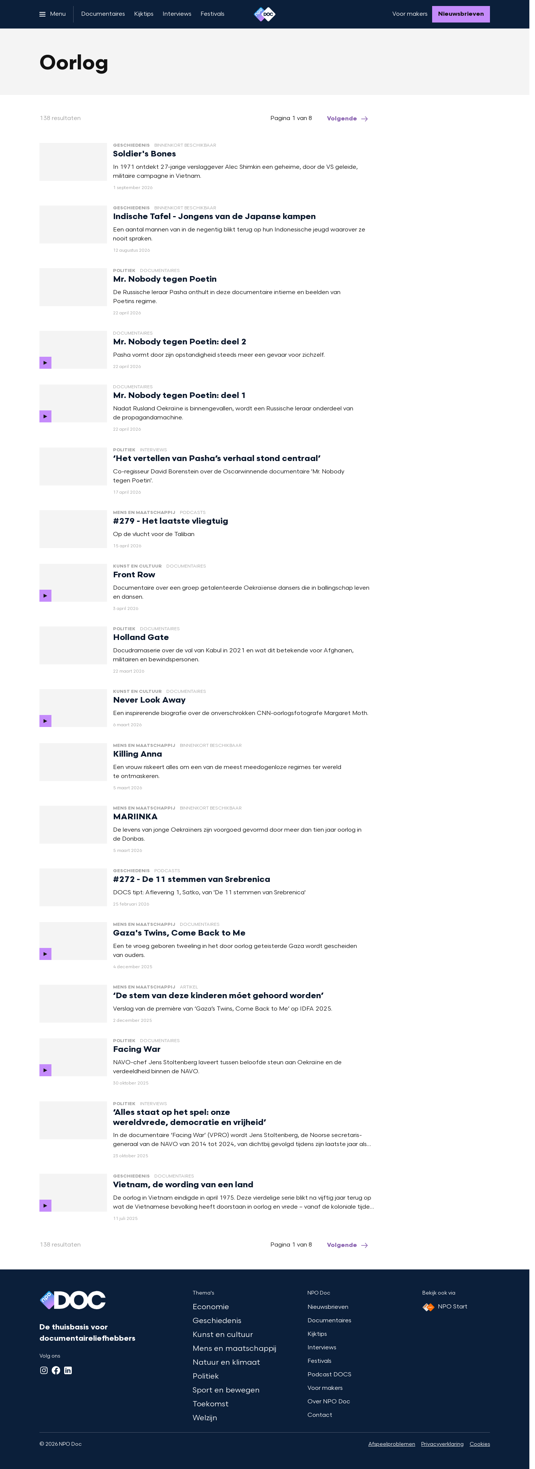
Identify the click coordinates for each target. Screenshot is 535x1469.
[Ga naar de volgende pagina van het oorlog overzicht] (348, 119)
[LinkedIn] (67, 1370)
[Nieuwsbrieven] (461, 14)
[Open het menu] (52, 14)
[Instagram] (43, 1370)
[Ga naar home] (264, 14)
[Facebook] (55, 1370)
